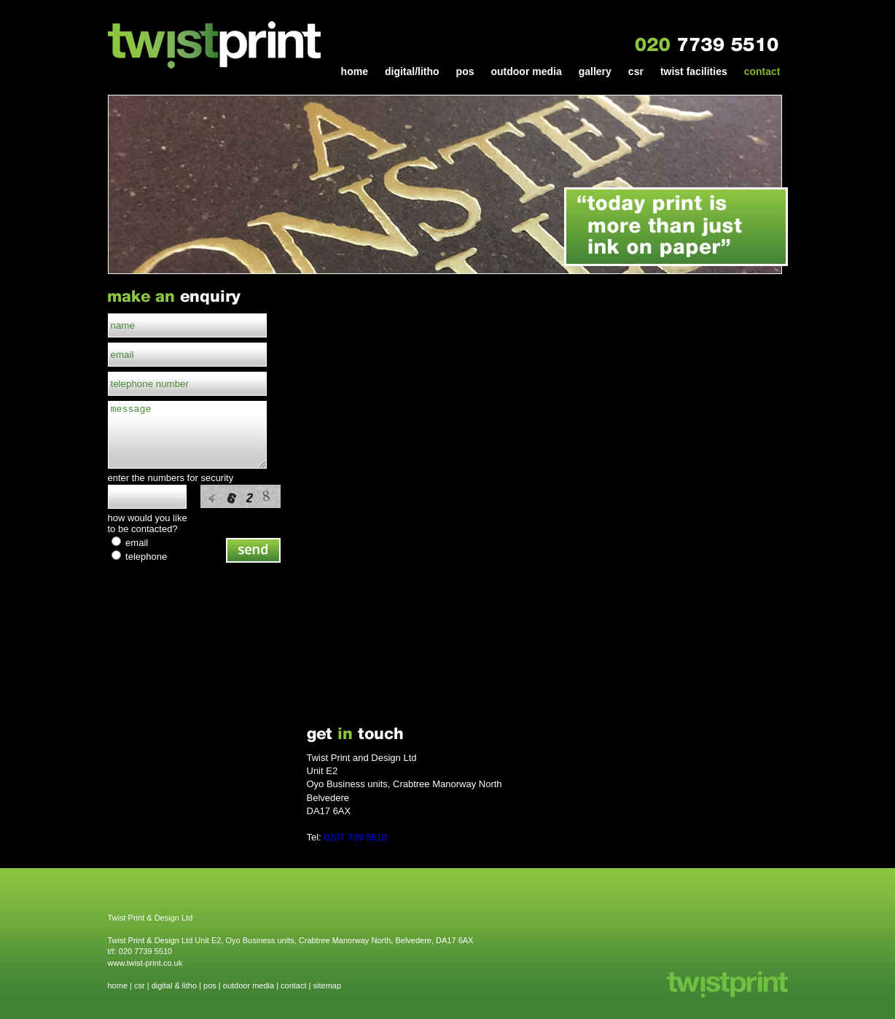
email (130, 542)
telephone (140, 556)
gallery (595, 71)
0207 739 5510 (355, 837)
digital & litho (174, 985)
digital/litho (412, 71)
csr (636, 71)
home (354, 71)
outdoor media (526, 71)
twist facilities (693, 71)
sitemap (327, 985)
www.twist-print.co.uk (145, 963)
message (187, 435)
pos (465, 71)
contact (762, 71)
